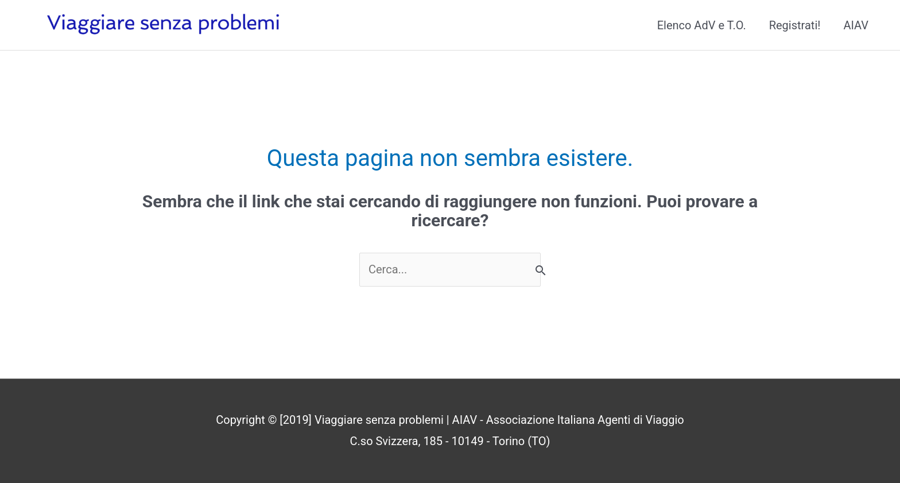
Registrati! (795, 25)
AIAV (855, 25)
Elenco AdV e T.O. (701, 25)
